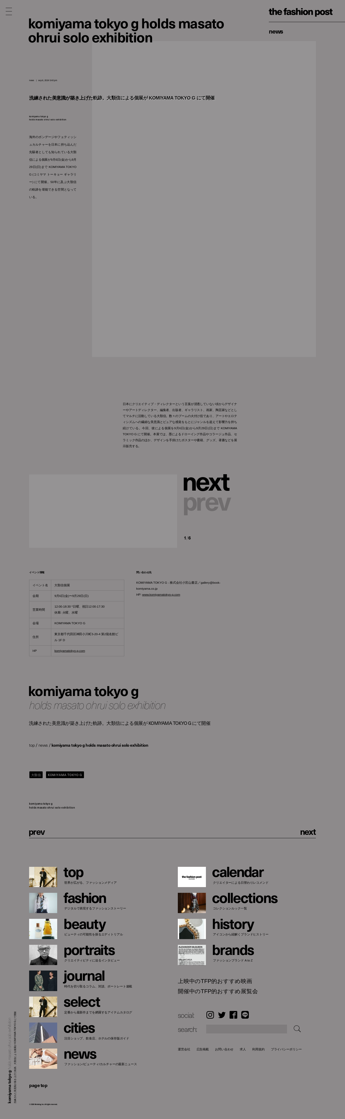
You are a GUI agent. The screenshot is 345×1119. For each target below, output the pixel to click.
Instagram (210, 1015)
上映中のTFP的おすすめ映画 (215, 981)
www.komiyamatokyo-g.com (161, 594)
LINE (245, 1015)
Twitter (222, 1015)
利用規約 (258, 1049)
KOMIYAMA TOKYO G (65, 774)
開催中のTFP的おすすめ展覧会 (218, 991)
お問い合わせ (224, 1049)
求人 (243, 1049)
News (276, 31)
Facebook (233, 1015)
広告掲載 (202, 1049)
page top (38, 1085)
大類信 (36, 774)
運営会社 (184, 1049)
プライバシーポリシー (286, 1049)
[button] (210, 481)
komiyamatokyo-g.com (69, 651)
